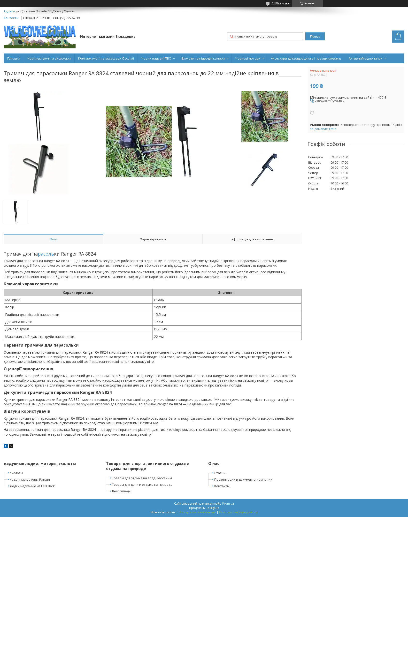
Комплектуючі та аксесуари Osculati (106, 58)
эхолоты (16, 473)
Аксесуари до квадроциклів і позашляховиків (306, 58)
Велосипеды (121, 491)
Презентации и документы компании (243, 479)
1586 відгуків (281, 3)
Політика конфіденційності (238, 512)
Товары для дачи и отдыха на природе (142, 484)
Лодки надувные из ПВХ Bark (32, 486)
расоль (46, 253)
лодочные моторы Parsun (30, 479)
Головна (13, 58)
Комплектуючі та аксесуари (49, 58)
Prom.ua (228, 503)
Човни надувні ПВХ (156, 58)
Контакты (222, 486)
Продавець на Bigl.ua (204, 508)
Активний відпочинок (365, 58)
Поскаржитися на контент (197, 512)
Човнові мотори (247, 58)
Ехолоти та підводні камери (203, 58)
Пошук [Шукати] (315, 36)
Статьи (219, 473)
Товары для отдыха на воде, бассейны (142, 478)
